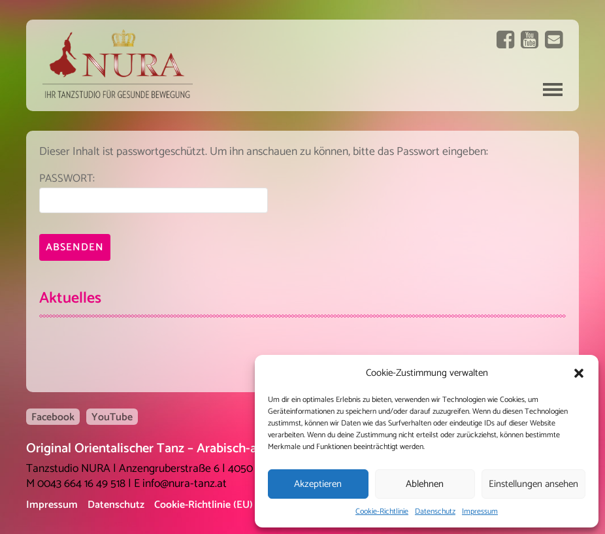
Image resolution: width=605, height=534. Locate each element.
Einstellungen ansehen (533, 484)
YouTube (112, 417)
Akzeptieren (318, 484)
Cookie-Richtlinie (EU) (203, 505)
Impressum (480, 511)
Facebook (52, 417)
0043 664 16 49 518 (81, 484)
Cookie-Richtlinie (381, 511)
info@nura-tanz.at (184, 484)
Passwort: (153, 192)
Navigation (553, 89)
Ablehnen (425, 484)
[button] (578, 373)
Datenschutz (435, 511)
